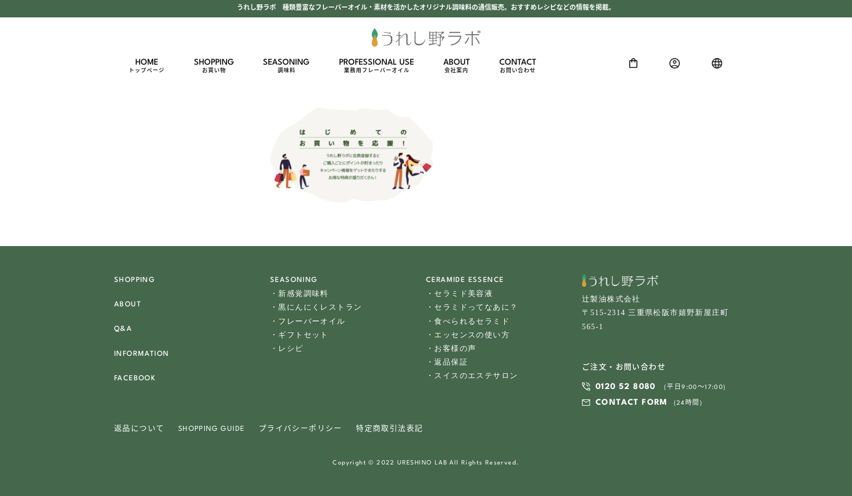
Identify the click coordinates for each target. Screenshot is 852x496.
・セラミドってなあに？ (472, 307)
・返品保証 (447, 362)
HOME (147, 66)
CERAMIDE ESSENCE (465, 280)
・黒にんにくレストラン (316, 307)
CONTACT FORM (632, 403)
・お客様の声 (451, 348)
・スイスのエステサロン (472, 376)
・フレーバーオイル (308, 321)
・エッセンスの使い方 (468, 335)
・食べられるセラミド (468, 321)
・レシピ (287, 348)
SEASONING (286, 66)
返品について (139, 428)
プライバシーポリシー (300, 428)
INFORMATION (141, 353)
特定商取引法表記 (389, 428)
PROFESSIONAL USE (376, 66)
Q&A (123, 328)
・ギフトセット (299, 335)
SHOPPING (214, 66)
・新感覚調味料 (299, 294)
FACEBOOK (134, 378)
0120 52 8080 (626, 387)
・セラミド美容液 (459, 294)
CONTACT (517, 66)
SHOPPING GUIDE (211, 428)
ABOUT (456, 66)
